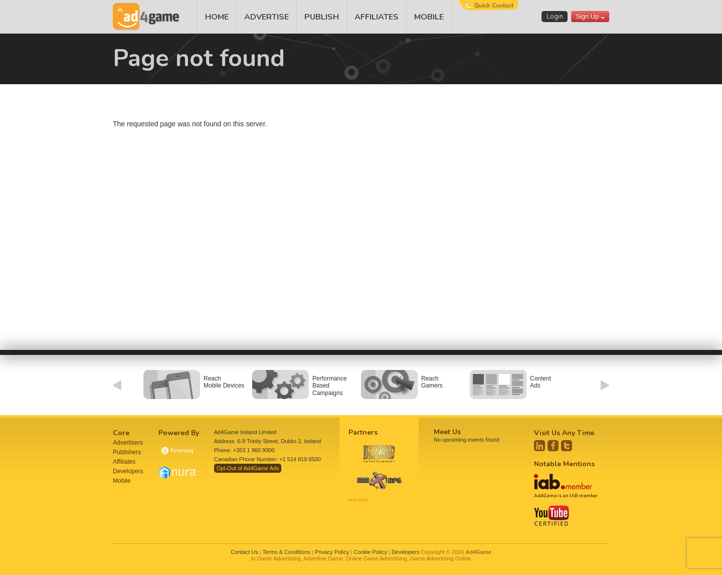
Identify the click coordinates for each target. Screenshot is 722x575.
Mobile (121, 480)
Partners (363, 432)
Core (121, 433)
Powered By (178, 433)
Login (555, 16)
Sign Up (590, 16)
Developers (128, 471)
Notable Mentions (564, 464)
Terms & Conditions (286, 552)
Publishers (127, 452)
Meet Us (447, 432)
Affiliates (124, 461)
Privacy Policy (332, 552)
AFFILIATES (376, 17)
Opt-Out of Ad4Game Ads (248, 468)
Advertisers (128, 442)
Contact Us (244, 552)
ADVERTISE (266, 17)
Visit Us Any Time (564, 433)
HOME (217, 17)
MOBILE (429, 17)
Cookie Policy (370, 552)
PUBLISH (321, 17)
